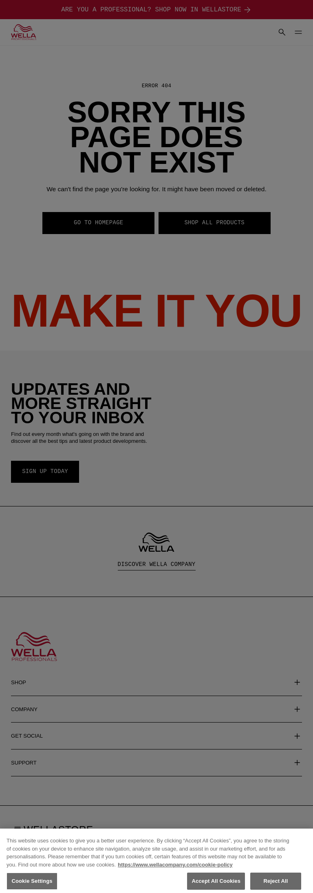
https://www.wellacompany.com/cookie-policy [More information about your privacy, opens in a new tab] (175, 872)
